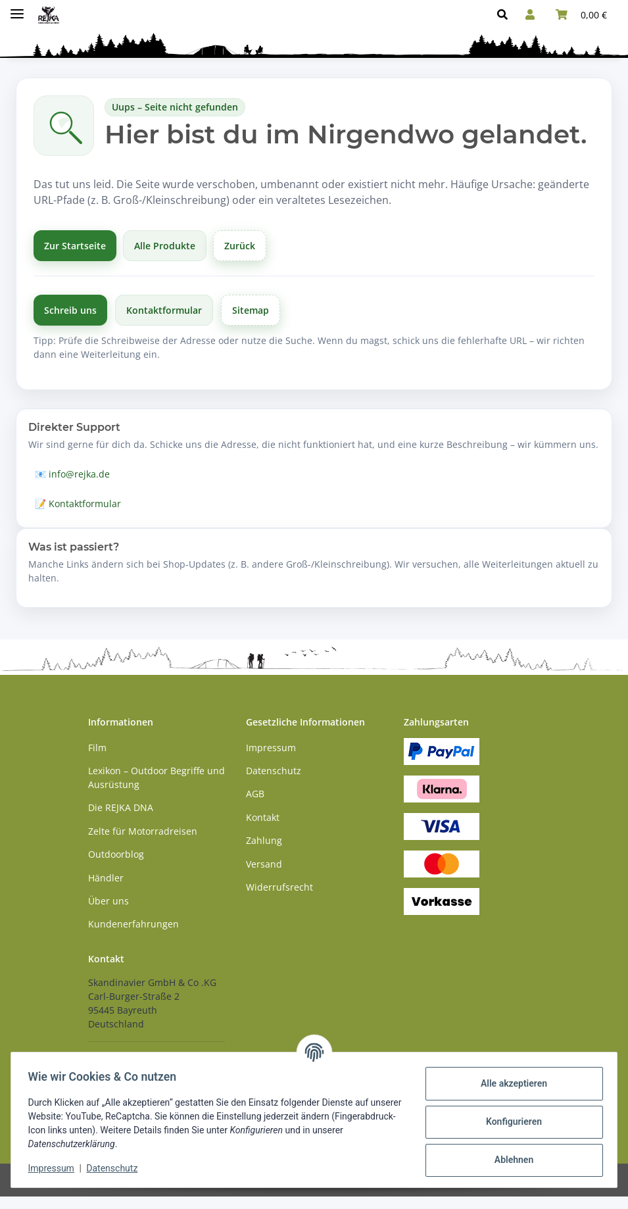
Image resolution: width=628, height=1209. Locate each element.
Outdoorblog (116, 854)
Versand (264, 864)
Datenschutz (116, 1168)
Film (97, 747)
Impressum (55, 1168)
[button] (506, 14)
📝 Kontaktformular (78, 503)
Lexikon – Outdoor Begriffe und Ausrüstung (156, 777)
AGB (255, 793)
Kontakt (262, 817)
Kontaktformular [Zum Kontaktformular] (164, 310)
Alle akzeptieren (509, 1083)
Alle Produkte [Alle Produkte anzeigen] (164, 245)
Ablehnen (509, 1159)
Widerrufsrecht (279, 887)
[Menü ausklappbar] (17, 8)
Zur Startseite (75, 245)
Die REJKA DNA (120, 807)
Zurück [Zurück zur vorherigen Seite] (239, 245)
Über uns (108, 901)
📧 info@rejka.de (72, 474)
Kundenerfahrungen (133, 924)
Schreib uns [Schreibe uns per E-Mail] (70, 310)
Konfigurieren (509, 1121)
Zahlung (264, 840)
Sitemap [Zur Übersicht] (250, 310)
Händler (106, 878)
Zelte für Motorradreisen (142, 831)
